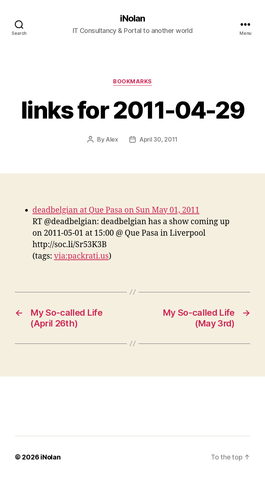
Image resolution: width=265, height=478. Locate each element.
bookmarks (132, 81)
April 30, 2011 (158, 139)
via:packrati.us (81, 256)
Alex (112, 139)
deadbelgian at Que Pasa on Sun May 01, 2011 (116, 210)
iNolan (132, 18)
